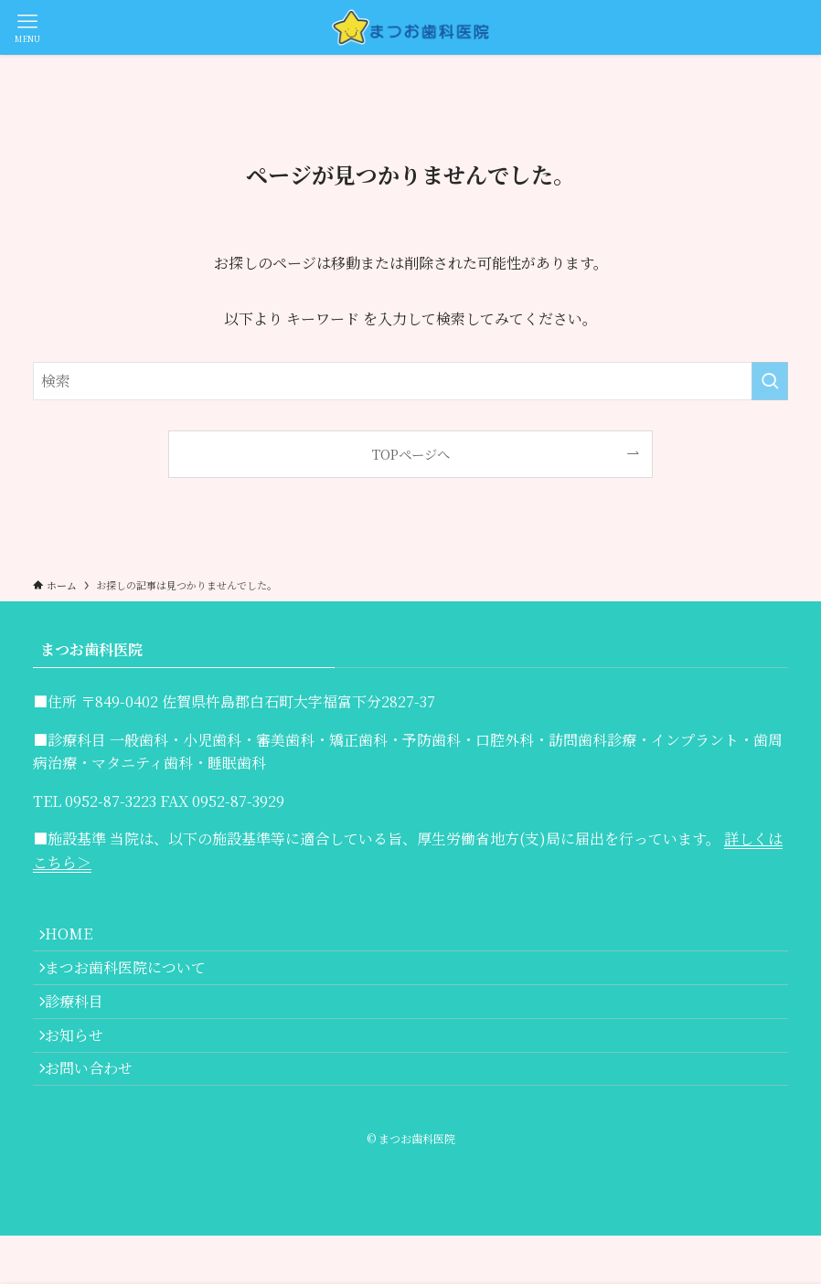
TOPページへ (411, 453)
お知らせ (84, 1068)
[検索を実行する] (770, 381)
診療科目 (84, 1024)
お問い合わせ (99, 1111)
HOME (78, 939)
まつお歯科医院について (135, 981)
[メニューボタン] (27, 27)
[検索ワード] (410, 381)
